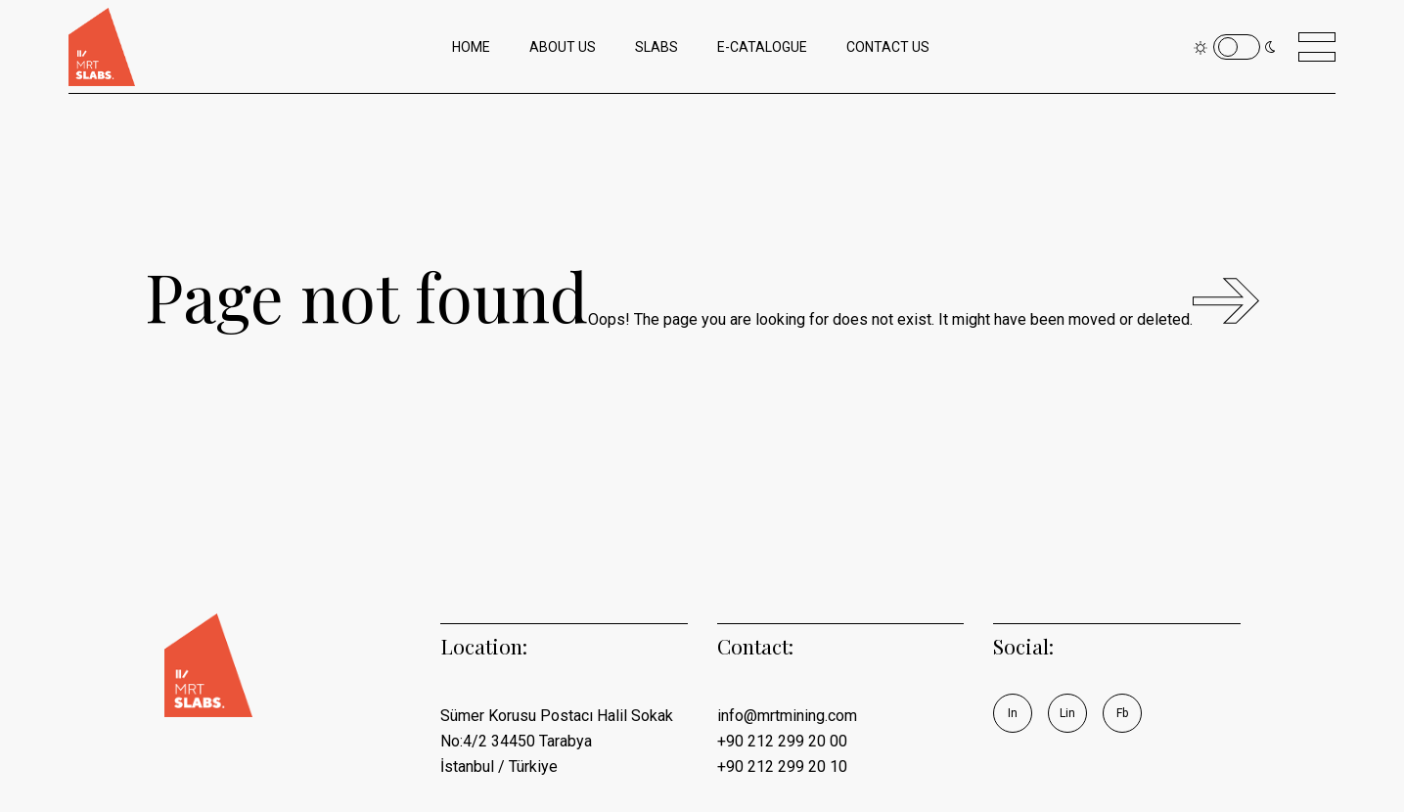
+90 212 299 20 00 (782, 741)
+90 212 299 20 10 (782, 766)
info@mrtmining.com (787, 715)
